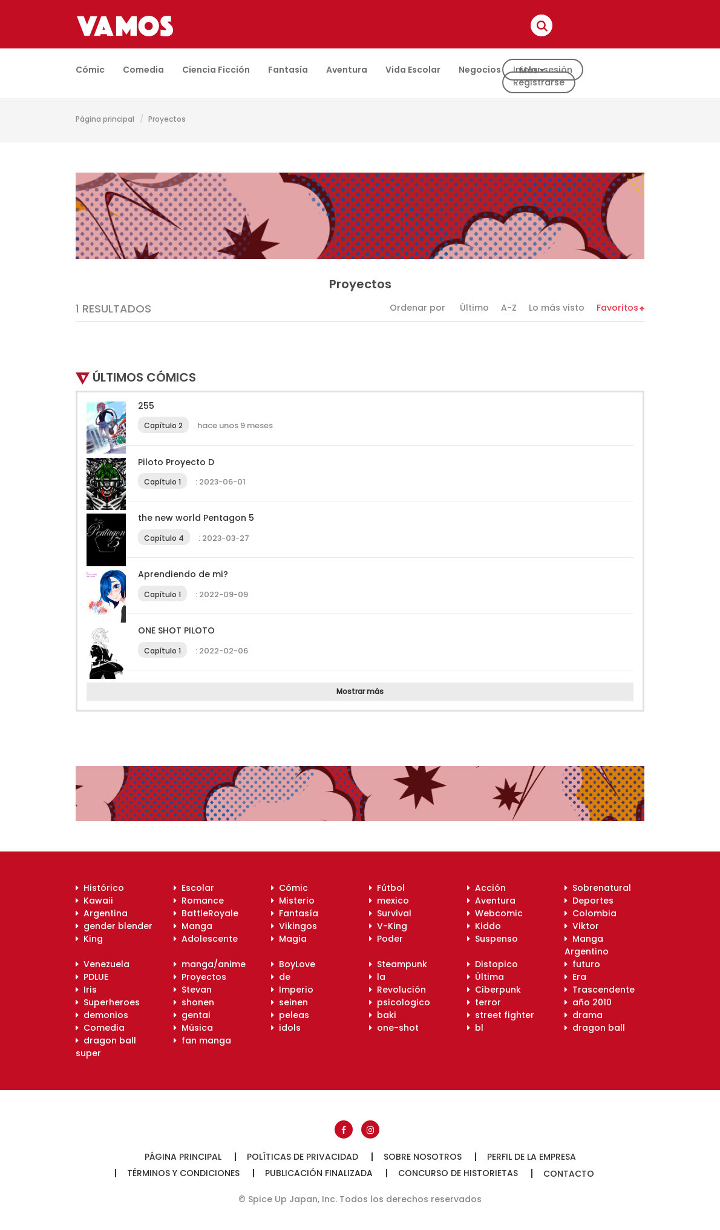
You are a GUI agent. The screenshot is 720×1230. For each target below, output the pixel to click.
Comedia (143, 70)
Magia (289, 939)
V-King (388, 926)
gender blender (114, 926)
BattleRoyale (206, 913)
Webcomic (495, 913)
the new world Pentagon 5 (196, 518)
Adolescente (206, 939)
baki (382, 1015)
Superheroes (108, 1002)
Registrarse (539, 82)
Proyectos (167, 119)
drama (584, 1015)
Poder (386, 939)
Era (575, 977)
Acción (486, 888)
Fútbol (387, 888)
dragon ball (595, 1028)
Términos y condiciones (183, 1173)
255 (146, 406)
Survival (390, 913)
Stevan (193, 990)
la (377, 977)
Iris (86, 990)
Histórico (100, 888)
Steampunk (398, 964)
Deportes (589, 900)
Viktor (582, 926)
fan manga (202, 1040)
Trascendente (600, 990)
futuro (582, 964)
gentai (192, 1015)
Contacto (568, 1173)
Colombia (591, 913)
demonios (102, 1015)
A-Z (509, 308)
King (89, 939)
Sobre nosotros (423, 1157)
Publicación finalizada (319, 1173)
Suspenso (492, 939)
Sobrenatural (598, 888)
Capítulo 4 (164, 538)
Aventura (346, 70)
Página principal (105, 119)
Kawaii (94, 900)
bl (475, 1028)
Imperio (292, 990)
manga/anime (210, 964)
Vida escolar (412, 70)
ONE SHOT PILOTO (176, 630)
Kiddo (484, 926)
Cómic (90, 70)
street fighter (500, 1015)
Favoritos (617, 308)
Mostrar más (360, 691)
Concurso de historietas (458, 1173)
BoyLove (293, 964)
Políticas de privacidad (302, 1157)
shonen (194, 1002)
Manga (193, 926)
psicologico (399, 1002)
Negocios (480, 70)
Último (474, 308)
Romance (199, 900)
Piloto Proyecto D (176, 462)
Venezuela (102, 964)
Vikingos (294, 926)
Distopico (492, 964)
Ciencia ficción (216, 70)
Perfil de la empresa (531, 1157)
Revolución (397, 990)
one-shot (394, 1028)
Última (485, 977)
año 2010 (588, 1002)
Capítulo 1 (162, 482)
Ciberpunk (494, 990)
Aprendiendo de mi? (183, 574)
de (280, 977)
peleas (290, 1015)
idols (286, 1028)
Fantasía (288, 70)
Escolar (194, 888)
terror (484, 1002)
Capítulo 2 (163, 425)
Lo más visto (556, 308)
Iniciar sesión (542, 70)
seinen (289, 1002)
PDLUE (92, 977)
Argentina (102, 913)
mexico (389, 900)
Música (193, 1028)
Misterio (293, 900)
